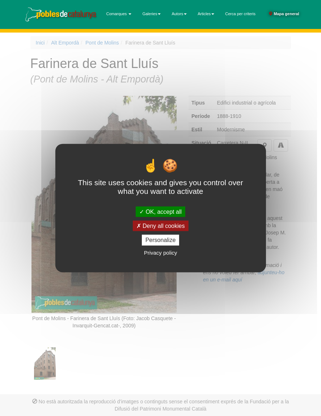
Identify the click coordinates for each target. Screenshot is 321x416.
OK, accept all (160, 212)
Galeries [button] (151, 14)
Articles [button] (206, 14)
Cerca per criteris (240, 14)
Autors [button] (179, 14)
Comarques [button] (119, 14)
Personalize (160, 240)
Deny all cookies (160, 226)
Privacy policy (160, 252)
